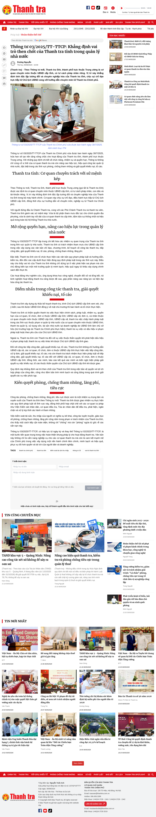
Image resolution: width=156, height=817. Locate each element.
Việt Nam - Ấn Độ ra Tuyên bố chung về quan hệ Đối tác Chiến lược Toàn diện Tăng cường (136, 656)
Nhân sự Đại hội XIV (22, 29)
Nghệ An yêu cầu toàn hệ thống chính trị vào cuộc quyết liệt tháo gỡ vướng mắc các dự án (19, 699)
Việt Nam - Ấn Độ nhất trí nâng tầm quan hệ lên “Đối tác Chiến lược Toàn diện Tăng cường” (58, 742)
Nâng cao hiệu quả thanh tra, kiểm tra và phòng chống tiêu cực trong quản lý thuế (77, 560)
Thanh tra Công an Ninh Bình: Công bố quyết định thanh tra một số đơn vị (137, 84)
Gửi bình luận (93, 488)
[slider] (132, 8)
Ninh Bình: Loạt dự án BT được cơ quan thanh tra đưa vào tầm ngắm (137, 69)
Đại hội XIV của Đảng (61, 29)
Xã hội (88, 22)
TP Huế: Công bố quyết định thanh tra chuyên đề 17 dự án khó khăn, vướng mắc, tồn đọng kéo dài (135, 742)
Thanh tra (24, 22)
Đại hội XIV (41, 29)
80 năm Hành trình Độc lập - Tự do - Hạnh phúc (123, 29)
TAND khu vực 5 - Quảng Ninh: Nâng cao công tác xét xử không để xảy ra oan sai (26, 560)
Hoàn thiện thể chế (31, 34)
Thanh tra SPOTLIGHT (135, 22)
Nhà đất (109, 22)
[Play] (122, 8)
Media (80, 22)
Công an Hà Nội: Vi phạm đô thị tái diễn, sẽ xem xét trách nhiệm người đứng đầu (58, 699)
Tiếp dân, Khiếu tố (39, 22)
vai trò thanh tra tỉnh (92, 450)
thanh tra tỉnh (41, 450)
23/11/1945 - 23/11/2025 (86, 29)
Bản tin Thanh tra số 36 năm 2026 (135, 696)
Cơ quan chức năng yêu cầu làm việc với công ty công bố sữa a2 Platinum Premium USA (137, 99)
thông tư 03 (77, 450)
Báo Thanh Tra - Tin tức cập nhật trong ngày (24, 10)
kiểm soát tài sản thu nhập (59, 450)
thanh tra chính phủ (26, 450)
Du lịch (119, 22)
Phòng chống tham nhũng (62, 22)
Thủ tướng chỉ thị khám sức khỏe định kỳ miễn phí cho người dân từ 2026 (96, 699)
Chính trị (12, 22)
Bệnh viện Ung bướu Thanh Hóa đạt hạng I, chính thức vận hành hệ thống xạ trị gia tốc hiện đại (19, 742)
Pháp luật (98, 22)
